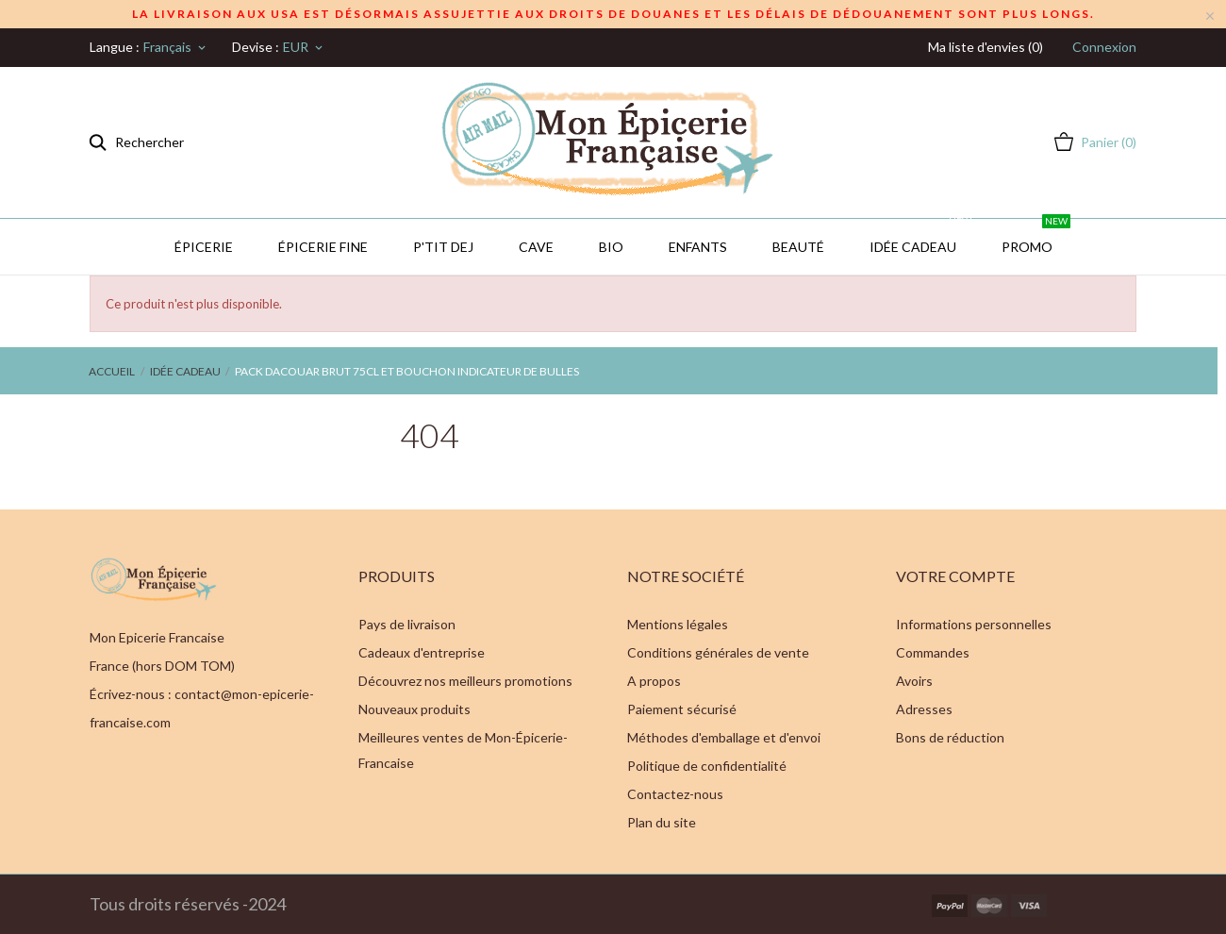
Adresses (924, 709)
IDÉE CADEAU (922, 237)
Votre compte (955, 576)
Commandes (932, 652)
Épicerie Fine (323, 247)
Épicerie (203, 247)
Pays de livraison (407, 624)
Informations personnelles (974, 624)
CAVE (536, 247)
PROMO (1036, 237)
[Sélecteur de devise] (304, 47)
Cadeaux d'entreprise (421, 652)
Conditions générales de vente (718, 652)
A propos (654, 681)
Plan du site (661, 822)
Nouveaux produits (414, 709)
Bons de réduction (950, 737)
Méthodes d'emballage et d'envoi (723, 737)
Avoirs (914, 681)
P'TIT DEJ (443, 247)
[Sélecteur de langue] (175, 47)
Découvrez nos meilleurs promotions (465, 681)
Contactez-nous (675, 794)
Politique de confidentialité (707, 766)
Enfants (698, 247)
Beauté (798, 247)
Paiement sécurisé (682, 709)
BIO (611, 247)
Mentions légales (677, 624)
